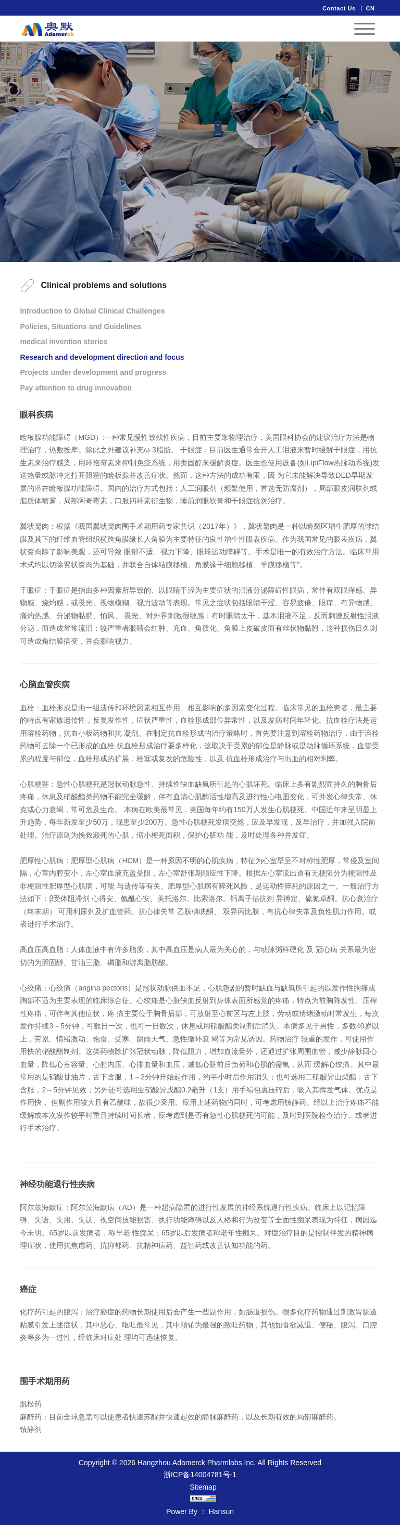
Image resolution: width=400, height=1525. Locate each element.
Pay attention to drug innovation (76, 388)
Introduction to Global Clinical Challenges (92, 311)
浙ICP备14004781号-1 (200, 1474)
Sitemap (203, 1487)
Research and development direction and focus (102, 357)
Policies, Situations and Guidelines (80, 326)
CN (370, 8)
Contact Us (339, 8)
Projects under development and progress (93, 372)
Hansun (221, 1511)
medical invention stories (63, 341)
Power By (181, 1511)
